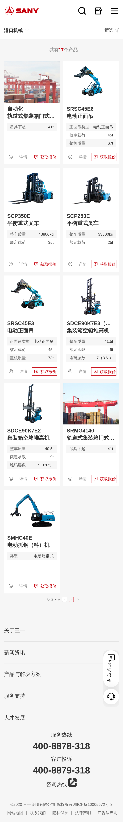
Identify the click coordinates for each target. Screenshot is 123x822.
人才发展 (14, 718)
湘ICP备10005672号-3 (93, 804)
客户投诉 (61, 759)
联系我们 (38, 813)
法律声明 (83, 813)
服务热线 (61, 735)
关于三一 (14, 630)
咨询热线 (61, 783)
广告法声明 (108, 813)
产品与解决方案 (22, 674)
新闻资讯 (14, 652)
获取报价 (48, 157)
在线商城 (98, 11)
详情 (23, 157)
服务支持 (14, 696)
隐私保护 (60, 813)
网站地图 (15, 813)
